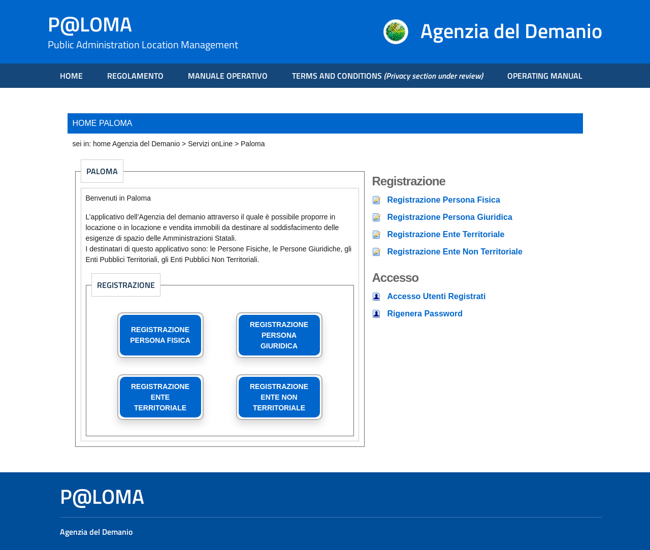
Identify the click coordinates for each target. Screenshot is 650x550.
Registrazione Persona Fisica (443, 200)
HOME (71, 76)
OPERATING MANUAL (544, 76)
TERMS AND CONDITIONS (387, 76)
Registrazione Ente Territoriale (446, 234)
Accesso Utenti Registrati (436, 296)
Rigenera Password (425, 313)
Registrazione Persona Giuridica (449, 217)
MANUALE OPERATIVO (228, 76)
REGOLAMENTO (135, 76)
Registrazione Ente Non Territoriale (455, 251)
